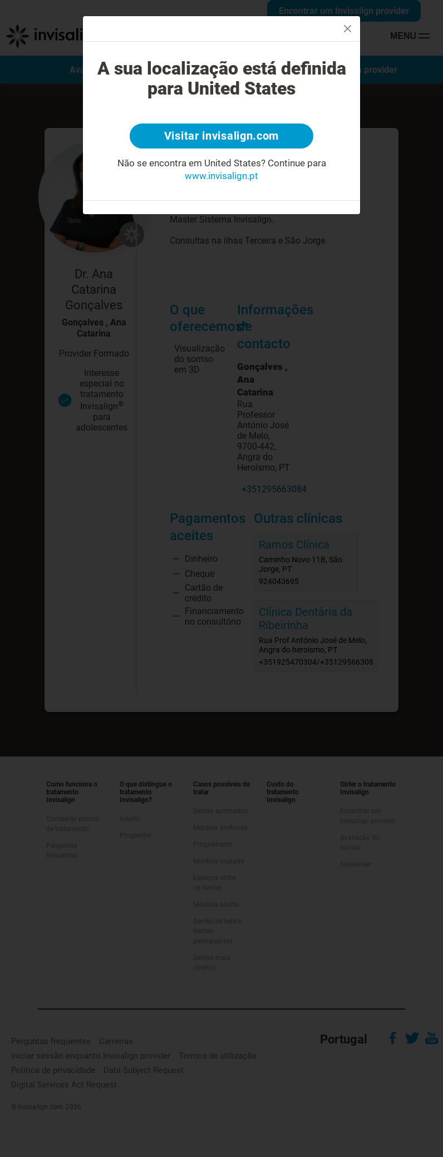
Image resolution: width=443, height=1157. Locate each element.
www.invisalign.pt (221, 176)
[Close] (347, 29)
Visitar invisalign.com (221, 136)
